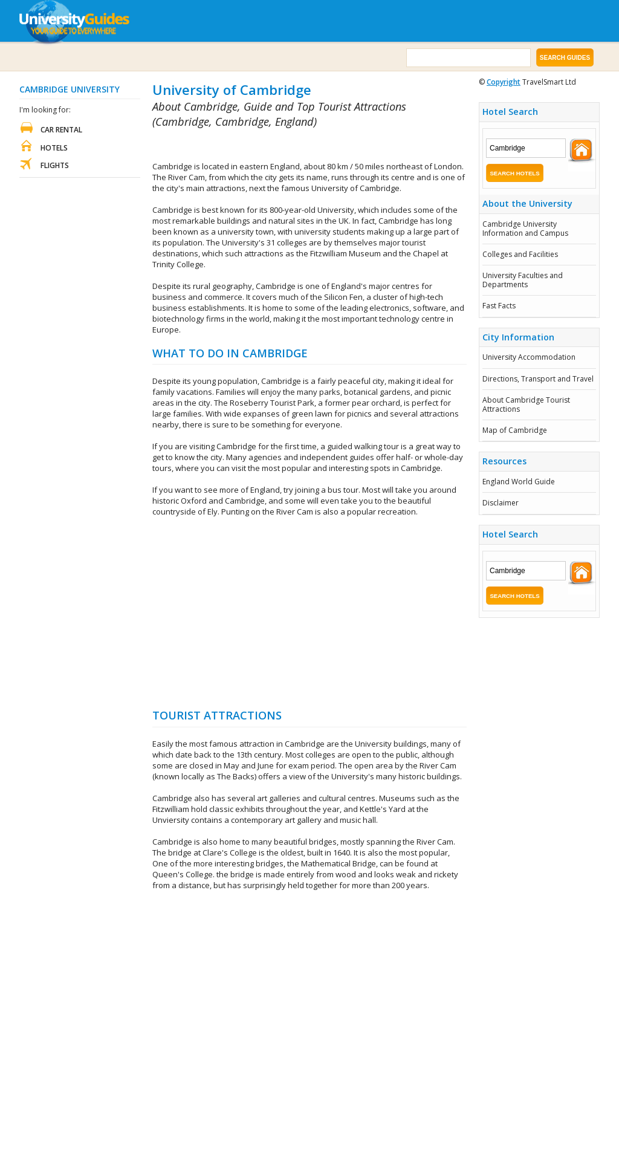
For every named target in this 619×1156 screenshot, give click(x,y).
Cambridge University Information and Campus (525, 228)
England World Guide (518, 481)
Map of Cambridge (514, 430)
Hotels (54, 148)
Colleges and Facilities (520, 254)
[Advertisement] (293, 145)
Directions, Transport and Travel (538, 379)
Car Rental (61, 130)
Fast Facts (499, 305)
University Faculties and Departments (522, 279)
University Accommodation (528, 357)
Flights (55, 165)
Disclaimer (500, 503)
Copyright (503, 82)
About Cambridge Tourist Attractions (526, 404)
